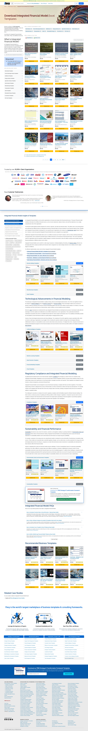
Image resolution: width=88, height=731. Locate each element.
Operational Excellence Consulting (62, 279)
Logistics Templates (55, 684)
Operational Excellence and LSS (25, 723)
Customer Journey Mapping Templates (72, 656)
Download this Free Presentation (66, 499)
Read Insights (79, 263)
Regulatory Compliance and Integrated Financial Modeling (14, 227)
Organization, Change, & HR (54, 636)
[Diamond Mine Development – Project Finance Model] (61, 93)
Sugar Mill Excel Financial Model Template (60, 76)
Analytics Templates (23, 686)
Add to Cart (31, 61)
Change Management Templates (50, 638)
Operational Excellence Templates (31, 638)
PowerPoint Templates (8, 692)
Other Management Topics (74, 636)
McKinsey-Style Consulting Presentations (58, 726)
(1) (29, 37)
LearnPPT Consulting (31, 278)
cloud (31, 310)
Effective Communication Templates (51, 645)
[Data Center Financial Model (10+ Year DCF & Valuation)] (47, 574)
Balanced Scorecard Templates (30, 656)
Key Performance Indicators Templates (11, 651)
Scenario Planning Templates (72, 692)
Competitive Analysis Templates (25, 700)
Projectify (42, 124)
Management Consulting (24, 726)
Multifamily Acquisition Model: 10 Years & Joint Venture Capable (61, 54)
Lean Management (55, 722)
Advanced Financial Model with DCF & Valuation (31, 558)
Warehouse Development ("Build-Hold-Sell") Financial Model (46, 144)
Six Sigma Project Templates (72, 695)
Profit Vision (73, 57)
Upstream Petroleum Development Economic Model (30, 77)
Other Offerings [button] (44, 3)
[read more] (37, 200)
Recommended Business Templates (11, 233)
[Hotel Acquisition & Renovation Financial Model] (46, 93)
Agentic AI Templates (23, 683)
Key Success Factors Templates (41, 714)
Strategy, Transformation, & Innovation (26, 720)
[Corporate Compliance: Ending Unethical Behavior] (76, 409)
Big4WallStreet (44, 583)
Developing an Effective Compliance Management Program (46, 416)
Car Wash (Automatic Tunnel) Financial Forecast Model (61, 144)
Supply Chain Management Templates (74, 706)
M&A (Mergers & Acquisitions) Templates (58, 686)
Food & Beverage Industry (10, 250)
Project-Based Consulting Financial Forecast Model (75, 76)
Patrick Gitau (44, 418)
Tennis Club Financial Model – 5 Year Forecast (76, 121)
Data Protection (18, 242)
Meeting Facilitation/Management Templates (59, 694)
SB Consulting (73, 147)
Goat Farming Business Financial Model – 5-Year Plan (61, 121)
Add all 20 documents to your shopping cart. (35, 156)
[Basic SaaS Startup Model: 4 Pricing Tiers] (31, 47)
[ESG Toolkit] (47, 464)
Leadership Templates (49, 651)
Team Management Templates (50, 658)
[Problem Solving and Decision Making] (47, 270)
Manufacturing (8, 254)
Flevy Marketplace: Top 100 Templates (10, 683)
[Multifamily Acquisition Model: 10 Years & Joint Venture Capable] (61, 47)
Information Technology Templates (41, 708)
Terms (7, 710)
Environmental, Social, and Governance (13, 246)
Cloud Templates (23, 698)
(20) (60, 31)
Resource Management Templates (73, 683)
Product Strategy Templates (56, 708)
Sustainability (28, 431)
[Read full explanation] (68, 516)
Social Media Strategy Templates (71, 651)
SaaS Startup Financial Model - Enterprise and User (31, 580)
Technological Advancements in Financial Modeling (14, 225)
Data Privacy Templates (40, 686)
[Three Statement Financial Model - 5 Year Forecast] (47, 551)
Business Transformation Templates (26, 695)
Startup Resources (71, 723)
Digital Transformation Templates (41, 688)
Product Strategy (70, 720)
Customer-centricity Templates (25, 715)
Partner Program (7, 707)
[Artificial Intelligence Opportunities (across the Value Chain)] (76, 336)
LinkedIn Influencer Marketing (9, 708)
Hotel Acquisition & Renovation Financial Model (46, 99)
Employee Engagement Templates (51, 656)
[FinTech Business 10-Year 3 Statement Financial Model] (76, 138)
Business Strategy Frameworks (41, 720)
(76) (49, 28)
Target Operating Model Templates (73, 708)
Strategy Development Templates (10, 645)
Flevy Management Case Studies (17, 598)
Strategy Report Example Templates (74, 704)
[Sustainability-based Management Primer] (61, 464)
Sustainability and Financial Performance (12, 229)
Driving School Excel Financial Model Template (45, 76)
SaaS (15, 256)
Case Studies (38, 722)
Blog (13, 710)
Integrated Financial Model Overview (12, 223)
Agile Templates (22, 684)
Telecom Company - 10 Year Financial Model (31, 99)
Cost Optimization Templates (25, 706)
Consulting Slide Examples (40, 723)
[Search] (20, 3)
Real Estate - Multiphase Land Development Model (76, 558)
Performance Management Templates (11, 638)
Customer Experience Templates (25, 710)
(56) (57, 28)
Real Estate (20, 254)
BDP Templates (22, 688)
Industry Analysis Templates (40, 707)
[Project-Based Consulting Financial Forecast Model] (76, 70)
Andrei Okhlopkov (44, 147)
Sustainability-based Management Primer (59, 471)
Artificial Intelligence (18, 240)
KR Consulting (58, 345)
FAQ (5, 710)
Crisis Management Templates (25, 708)
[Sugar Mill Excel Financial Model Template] (61, 70)
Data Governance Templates (40, 684)
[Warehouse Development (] (46, 138)
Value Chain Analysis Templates (73, 712)
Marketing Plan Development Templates (11, 656)
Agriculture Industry (9, 240)
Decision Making (9, 244)
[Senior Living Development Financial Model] (76, 93)
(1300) (37, 37)
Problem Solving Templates (56, 704)
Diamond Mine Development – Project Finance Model (61, 99)
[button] (40, 206)
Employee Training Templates (50, 649)
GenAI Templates (39, 696)
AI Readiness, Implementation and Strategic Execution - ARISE (61, 343)
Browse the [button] (33, 3)
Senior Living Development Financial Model (76, 99)
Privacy (10, 710)
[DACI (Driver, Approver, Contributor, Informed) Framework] (61, 270)
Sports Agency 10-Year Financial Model (45, 54)
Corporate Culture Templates (50, 643)
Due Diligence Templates (40, 690)
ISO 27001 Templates (39, 704)
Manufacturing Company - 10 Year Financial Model (76, 580)
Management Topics (7, 704)
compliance (55, 376)
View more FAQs (54, 539)
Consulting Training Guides (40, 724)
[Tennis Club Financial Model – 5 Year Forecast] (76, 115)
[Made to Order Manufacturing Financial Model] (31, 115)
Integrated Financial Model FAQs (11, 231)
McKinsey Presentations (69, 647)
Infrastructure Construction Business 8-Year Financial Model (31, 144)
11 (57, 159)
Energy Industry (16, 244)
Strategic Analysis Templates (72, 698)
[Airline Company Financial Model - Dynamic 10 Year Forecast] (76, 47)
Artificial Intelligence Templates (70, 643)
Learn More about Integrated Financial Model (14, 54)
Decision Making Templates (40, 687)
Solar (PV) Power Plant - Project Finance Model (60, 580)
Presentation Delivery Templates (70, 638)
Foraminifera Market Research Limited (63, 124)
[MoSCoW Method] (32, 270)
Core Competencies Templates (9, 647)
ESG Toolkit (43, 470)
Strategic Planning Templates (72, 699)
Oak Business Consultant (45, 79)
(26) (51, 31)
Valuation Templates (71, 711)
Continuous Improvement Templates (26, 702)
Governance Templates (40, 698)
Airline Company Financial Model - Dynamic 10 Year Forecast (76, 54)
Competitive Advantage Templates (25, 699)
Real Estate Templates (55, 714)
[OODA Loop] (76, 270)
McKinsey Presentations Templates (57, 692)
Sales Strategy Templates (72, 691)
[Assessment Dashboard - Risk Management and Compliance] (61, 409)
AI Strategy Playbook (30, 341)
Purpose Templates (55, 711)
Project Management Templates (30, 643)
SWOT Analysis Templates (72, 690)
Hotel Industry (8, 252)
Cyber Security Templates (40, 683)
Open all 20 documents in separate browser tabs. (36, 154)
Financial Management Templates (71, 649)
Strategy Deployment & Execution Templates (75, 702)
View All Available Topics (69, 658)
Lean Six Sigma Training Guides (57, 723)
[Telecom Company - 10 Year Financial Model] (31, 93)
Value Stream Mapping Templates (73, 715)
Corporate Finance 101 (46, 279)
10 (55, 159)
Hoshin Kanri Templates (40, 702)
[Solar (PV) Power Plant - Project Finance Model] (62, 574)
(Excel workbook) (41, 251)
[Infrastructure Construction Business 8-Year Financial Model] (31, 138)
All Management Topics (12, 6)
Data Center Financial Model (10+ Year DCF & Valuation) (46, 580)
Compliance (12, 242)
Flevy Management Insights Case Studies (12, 235)
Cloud (7, 242)
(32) (29, 31)
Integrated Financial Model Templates (71, 645)
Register (81, 3)
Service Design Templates (72, 694)
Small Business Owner (71, 722)
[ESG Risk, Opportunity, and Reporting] (76, 464)
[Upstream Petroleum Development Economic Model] (31, 70)
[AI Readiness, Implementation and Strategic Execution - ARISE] (61, 336)
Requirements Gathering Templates (58, 715)
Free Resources (54, 720)
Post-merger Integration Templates (57, 700)
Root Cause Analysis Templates (73, 687)
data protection (28, 325)
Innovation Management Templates (42, 710)
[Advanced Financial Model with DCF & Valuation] (32, 551)
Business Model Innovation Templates (26, 691)
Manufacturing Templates (56, 687)
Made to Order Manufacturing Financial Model (31, 121)
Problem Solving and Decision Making (45, 276)
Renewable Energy (9, 256)
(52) (66, 28)
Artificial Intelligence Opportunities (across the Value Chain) (75, 343)
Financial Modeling (9, 248)
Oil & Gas (14, 254)
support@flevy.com (11, 711)
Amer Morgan (73, 473)
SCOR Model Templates (72, 688)
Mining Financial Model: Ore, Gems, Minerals (61, 558)
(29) (44, 31)
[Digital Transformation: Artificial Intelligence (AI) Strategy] (47, 336)
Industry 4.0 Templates (40, 706)
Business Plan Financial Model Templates (27, 694)
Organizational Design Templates (57, 696)
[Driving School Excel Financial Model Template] (46, 70)
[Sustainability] (32, 464)
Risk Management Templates (30, 658)
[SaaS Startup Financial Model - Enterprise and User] (32, 574)
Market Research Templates (56, 688)
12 (60, 159)
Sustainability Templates (72, 707)
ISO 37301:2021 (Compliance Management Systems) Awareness (32, 416)
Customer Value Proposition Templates (26, 714)
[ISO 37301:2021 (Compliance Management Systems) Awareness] (32, 409)
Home (5, 6)
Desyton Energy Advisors (30, 79)
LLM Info (53, 724)
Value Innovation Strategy (72, 724)
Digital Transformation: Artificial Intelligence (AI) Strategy (46, 343)
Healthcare (19, 250)
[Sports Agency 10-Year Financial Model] (46, 47)
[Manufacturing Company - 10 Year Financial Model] (76, 574)
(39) (75, 28)
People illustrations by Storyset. (79, 632)
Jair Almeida (73, 560)
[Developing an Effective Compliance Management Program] (47, 409)
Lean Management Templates (30, 645)
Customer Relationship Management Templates (28, 712)
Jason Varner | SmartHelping (31, 57)
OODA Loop (72, 275)
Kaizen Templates (39, 712)
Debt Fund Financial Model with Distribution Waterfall (46, 121)
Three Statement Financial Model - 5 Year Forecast (46, 558)
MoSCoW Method (29, 275)
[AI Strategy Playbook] (32, 336)
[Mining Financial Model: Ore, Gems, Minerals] (62, 551)
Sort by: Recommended (78, 39)
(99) (39, 28)
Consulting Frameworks (8, 691)
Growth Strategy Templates (9, 643)
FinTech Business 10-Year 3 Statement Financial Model (76, 144)
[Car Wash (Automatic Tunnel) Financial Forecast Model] (61, 138)
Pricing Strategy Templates (9, 649)
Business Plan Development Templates (26, 692)
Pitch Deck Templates (55, 699)
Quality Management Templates (30, 647)
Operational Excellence (34, 636)
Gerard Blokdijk (59, 418)
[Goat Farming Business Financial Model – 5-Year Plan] (61, 115)
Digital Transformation (23, 722)
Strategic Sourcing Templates (30, 651)
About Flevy (50, 3)
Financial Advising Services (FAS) (41, 726)
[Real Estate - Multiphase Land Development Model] (76, 551)
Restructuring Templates (72, 684)
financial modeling (57, 303)
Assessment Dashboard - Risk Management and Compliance (60, 416)
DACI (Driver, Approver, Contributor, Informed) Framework (60, 277)
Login (76, 3)
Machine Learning (16, 252)
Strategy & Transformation (13, 636)
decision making (73, 242)
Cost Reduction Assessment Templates (26, 707)
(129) (29, 28)
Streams (5, 695)
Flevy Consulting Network (8, 696)
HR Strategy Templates (49, 647)
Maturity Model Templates (56, 691)
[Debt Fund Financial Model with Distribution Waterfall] (46, 115)
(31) (37, 31)
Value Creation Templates (9, 658)
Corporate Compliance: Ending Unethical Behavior (76, 415)
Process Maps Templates (56, 707)
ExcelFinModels (74, 79)
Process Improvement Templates (30, 649)
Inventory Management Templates (41, 711)
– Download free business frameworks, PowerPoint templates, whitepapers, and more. (44, 0)
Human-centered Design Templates (42, 703)
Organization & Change (8, 688)
